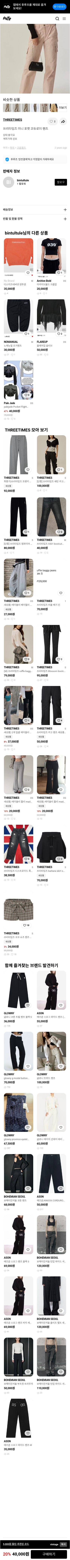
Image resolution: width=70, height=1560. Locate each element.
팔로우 (61, 182)
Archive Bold (44, 280)
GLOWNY (9, 1013)
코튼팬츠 (21, 147)
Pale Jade (9, 403)
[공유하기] (63, 122)
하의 (12, 147)
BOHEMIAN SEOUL (14, 1196)
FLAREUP (42, 341)
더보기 (63, 107)
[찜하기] (52, 121)
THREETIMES (12, 120)
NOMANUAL (11, 341)
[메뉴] (64, 18)
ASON (40, 1013)
